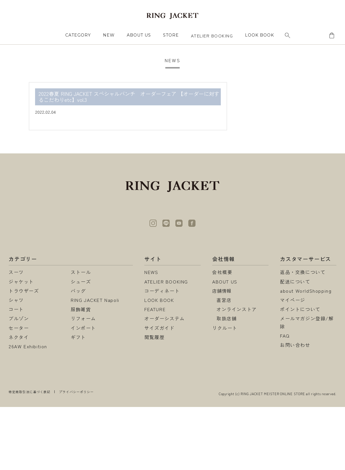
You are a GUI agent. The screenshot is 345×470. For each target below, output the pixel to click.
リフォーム (83, 318)
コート (16, 309)
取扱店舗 (226, 318)
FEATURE (155, 309)
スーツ (16, 272)
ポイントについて (300, 309)
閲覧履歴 (154, 337)
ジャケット (21, 281)
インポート (83, 327)
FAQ (285, 335)
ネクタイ (19, 337)
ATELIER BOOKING (212, 36)
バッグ (78, 290)
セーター (19, 327)
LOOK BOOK (159, 299)
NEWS (151, 272)
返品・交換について (302, 272)
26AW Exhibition (28, 346)
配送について (295, 281)
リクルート (224, 327)
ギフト (78, 337)
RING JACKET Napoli (95, 299)
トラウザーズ (24, 290)
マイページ (292, 299)
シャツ (16, 299)
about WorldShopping (305, 290)
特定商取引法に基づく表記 (29, 391)
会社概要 (222, 272)
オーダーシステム (164, 318)
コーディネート (162, 290)
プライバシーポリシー (76, 391)
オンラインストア (236, 309)
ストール (81, 272)
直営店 (224, 299)
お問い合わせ (295, 344)
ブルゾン (19, 318)
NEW (109, 35)
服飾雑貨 (81, 309)
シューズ (81, 281)
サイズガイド (159, 327)
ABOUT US (139, 35)
